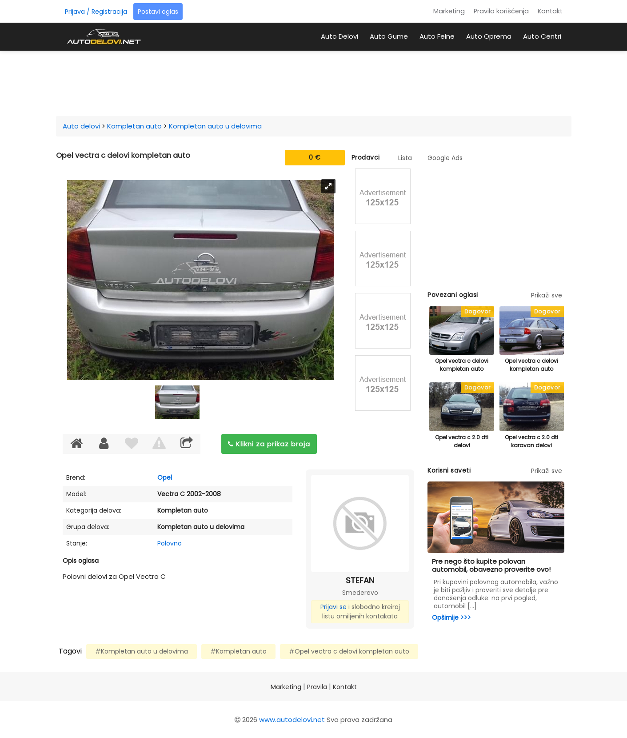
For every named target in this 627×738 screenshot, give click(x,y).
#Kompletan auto (238, 651)
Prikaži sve (546, 295)
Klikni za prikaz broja (269, 444)
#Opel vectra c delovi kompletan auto (349, 651)
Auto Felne (437, 36)
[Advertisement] (313, 82)
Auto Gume (389, 36)
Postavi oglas (158, 11)
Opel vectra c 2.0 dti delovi (461, 441)
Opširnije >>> (451, 617)
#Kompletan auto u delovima (141, 651)
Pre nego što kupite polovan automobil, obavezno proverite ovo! (491, 565)
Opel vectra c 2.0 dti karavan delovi (531, 441)
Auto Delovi (339, 36)
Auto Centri (542, 36)
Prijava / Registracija (96, 11)
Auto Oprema (488, 36)
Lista (405, 157)
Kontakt (550, 11)
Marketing (449, 11)
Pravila (317, 686)
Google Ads (445, 157)
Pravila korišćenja (501, 11)
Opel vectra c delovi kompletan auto (461, 365)
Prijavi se (333, 606)
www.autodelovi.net (292, 719)
